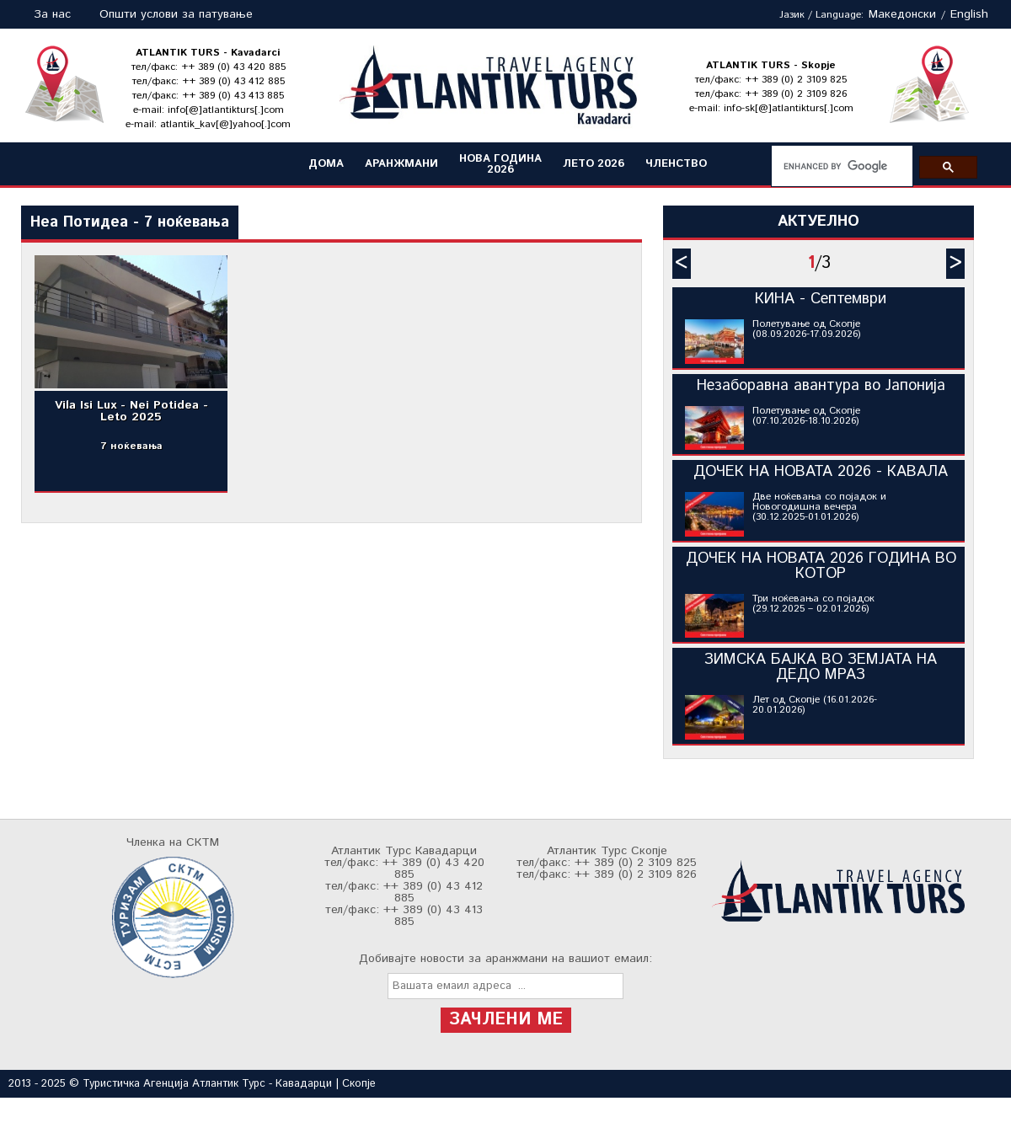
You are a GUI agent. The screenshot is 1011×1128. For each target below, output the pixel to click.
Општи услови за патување (176, 14)
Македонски (902, 14)
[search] (840, 166)
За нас (52, 14)
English (969, 14)
